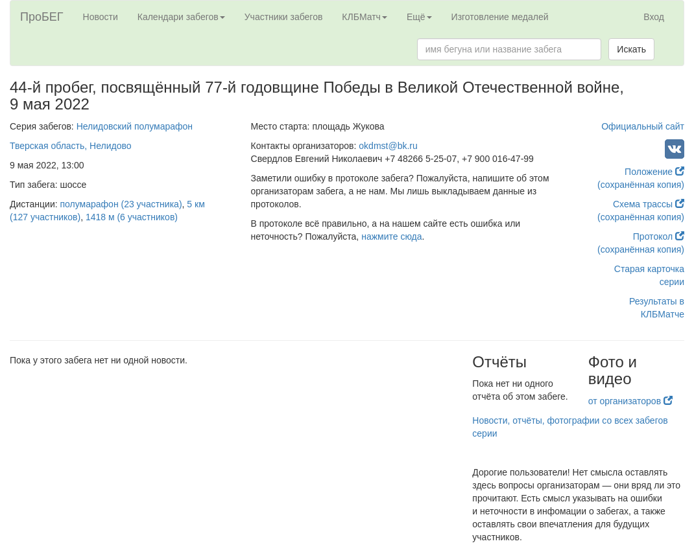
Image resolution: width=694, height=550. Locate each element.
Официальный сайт (642, 126)
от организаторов (630, 401)
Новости (100, 17)
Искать (631, 49)
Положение (654, 171)
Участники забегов (284, 17)
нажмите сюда (391, 236)
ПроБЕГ (42, 16)
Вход (653, 17)
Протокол (658, 236)
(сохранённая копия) (640, 184)
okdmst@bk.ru (388, 146)
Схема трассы (648, 204)
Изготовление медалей (500, 17)
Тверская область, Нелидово (71, 146)
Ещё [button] (419, 17)
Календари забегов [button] (181, 17)
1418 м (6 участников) (132, 217)
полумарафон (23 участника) (121, 204)
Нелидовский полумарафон (135, 126)
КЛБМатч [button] (364, 17)
